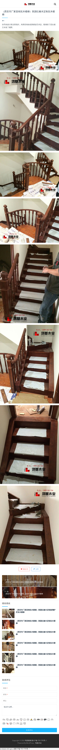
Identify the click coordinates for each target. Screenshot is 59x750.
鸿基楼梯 (28, 740)
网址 (4, 701)
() (24, 569)
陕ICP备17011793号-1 (39, 740)
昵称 (5, 688)
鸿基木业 (38, 743)
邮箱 (5, 694)
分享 (36, 569)
